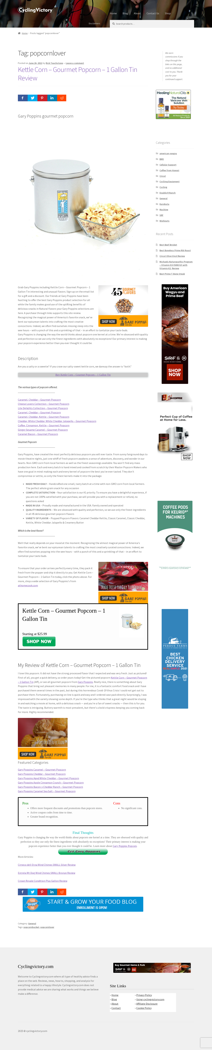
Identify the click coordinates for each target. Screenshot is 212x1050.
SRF (161, 215)
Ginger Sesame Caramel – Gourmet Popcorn (43, 429)
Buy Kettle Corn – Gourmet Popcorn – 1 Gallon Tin (83, 374)
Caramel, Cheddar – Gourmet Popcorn (39, 399)
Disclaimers (94, 23)
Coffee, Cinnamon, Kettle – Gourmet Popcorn (43, 425)
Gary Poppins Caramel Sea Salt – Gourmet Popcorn (47, 791)
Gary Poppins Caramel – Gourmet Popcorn (42, 769)
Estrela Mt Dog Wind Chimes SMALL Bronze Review (46, 873)
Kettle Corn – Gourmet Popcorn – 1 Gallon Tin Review (77, 73)
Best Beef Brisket (168, 244)
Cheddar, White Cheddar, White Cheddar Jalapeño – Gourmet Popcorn (57, 421)
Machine (163, 209)
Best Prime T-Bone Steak (172, 273)
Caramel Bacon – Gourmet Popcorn (38, 434)
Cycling (163, 187)
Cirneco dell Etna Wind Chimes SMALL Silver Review (47, 864)
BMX (161, 159)
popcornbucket (31, 927)
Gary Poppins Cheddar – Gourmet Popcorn (42, 774)
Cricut (162, 176)
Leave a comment (75, 63)
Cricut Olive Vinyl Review (172, 256)
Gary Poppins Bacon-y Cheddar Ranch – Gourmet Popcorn (50, 786)
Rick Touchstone (54, 63)
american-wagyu (168, 153)
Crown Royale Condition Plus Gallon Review (42, 880)
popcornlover (47, 927)
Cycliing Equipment (169, 181)
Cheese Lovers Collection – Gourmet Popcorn (43, 403)
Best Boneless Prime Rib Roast (175, 250)
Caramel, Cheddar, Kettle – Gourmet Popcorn (43, 416)
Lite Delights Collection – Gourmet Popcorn (43, 408)
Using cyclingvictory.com (150, 999)
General (32, 923)
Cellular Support (167, 164)
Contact (116, 1008)
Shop (168, 13)
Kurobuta (164, 204)
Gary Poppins (85, 682)
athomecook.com (28, 585)
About (137, 13)
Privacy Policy (144, 995)
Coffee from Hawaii (169, 170)
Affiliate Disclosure (147, 1003)
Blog (125, 13)
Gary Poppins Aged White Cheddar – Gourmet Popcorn (48, 778)
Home (113, 13)
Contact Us (153, 13)
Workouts (164, 220)
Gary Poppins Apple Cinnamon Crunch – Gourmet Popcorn (51, 782)
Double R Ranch (167, 192)
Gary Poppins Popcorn (125, 846)
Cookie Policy (144, 1008)
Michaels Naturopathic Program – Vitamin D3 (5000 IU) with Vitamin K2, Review (176, 265)
